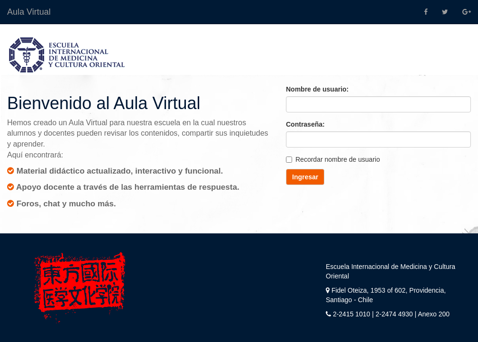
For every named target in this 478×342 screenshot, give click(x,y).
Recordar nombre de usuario (333, 159)
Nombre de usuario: (317, 89)
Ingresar (305, 177)
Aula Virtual (29, 12)
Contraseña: (305, 124)
